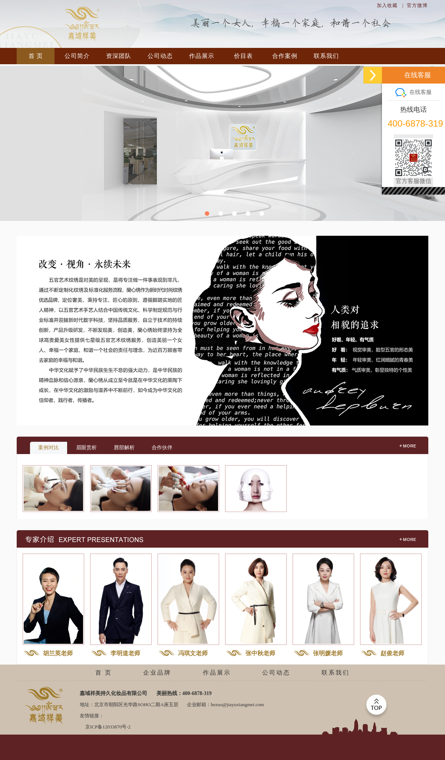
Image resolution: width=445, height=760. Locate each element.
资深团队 (118, 56)
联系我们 (326, 56)
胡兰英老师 (58, 653)
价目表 (243, 56)
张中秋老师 (260, 653)
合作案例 (284, 56)
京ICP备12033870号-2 (108, 727)
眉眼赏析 (86, 447)
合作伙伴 (162, 447)
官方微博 (417, 5)
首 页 (36, 56)
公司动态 (160, 56)
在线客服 (413, 92)
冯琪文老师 (193, 653)
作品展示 (201, 56)
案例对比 (48, 447)
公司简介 (77, 56)
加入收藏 (387, 5)
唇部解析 (124, 447)
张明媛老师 (328, 653)
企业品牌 (157, 672)
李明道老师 (125, 653)
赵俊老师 (392, 653)
